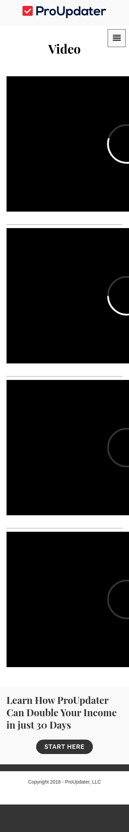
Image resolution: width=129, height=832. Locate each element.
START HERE (64, 746)
